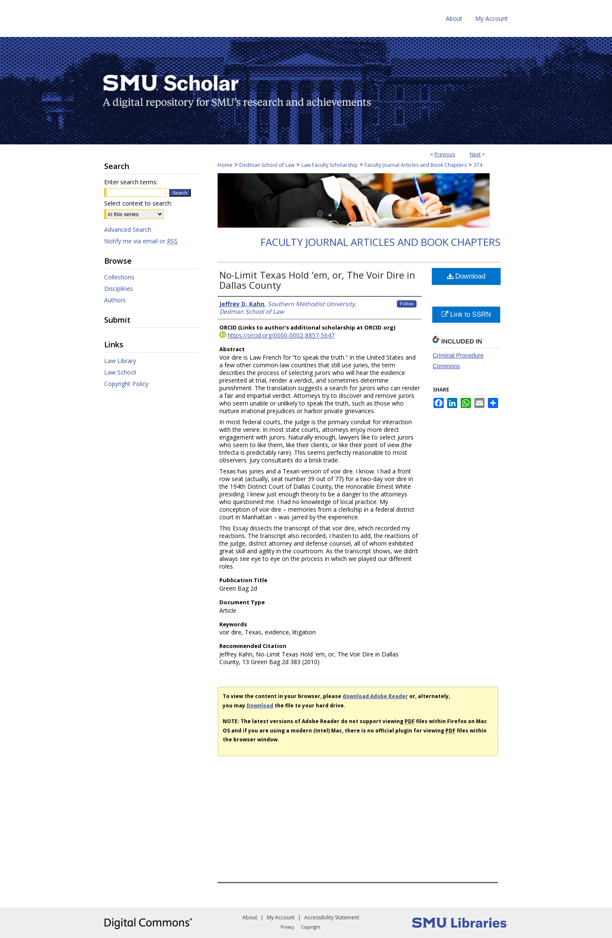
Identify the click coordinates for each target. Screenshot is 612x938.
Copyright (310, 927)
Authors (115, 300)
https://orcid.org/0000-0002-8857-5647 (281, 335)
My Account (281, 917)
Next (475, 154)
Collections (119, 277)
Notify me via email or (141, 241)
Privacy (287, 927)
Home (225, 165)
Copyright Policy (126, 384)
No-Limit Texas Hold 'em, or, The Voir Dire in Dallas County (317, 279)
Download (466, 276)
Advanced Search (127, 229)
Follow (407, 303)
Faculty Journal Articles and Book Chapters (416, 165)
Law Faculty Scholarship (329, 165)
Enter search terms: (131, 182)
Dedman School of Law (267, 165)
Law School (120, 372)
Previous (444, 154)
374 (477, 165)
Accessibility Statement (331, 917)
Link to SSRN (466, 314)
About (249, 917)
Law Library (120, 361)
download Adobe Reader (375, 696)
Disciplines (118, 288)
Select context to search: (138, 203)
